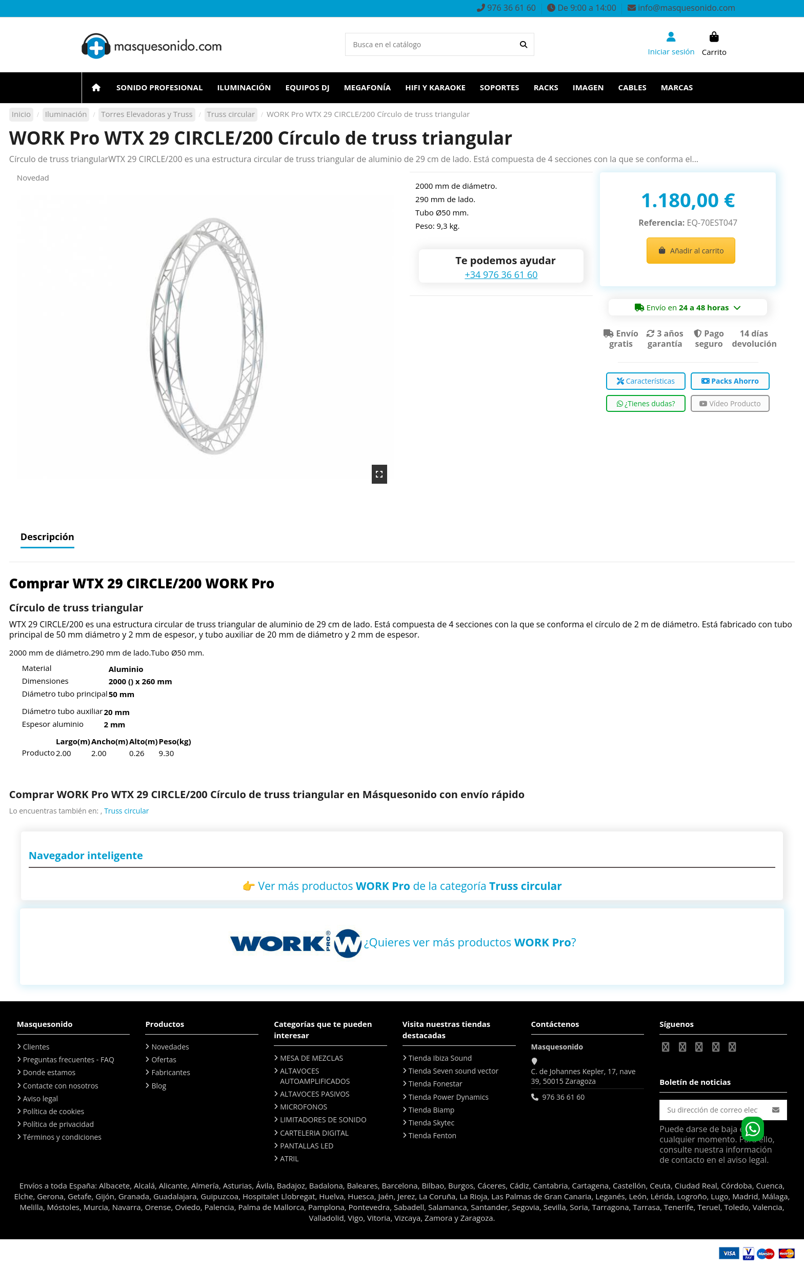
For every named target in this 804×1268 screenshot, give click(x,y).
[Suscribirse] (776, 1110)
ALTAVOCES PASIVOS (315, 1094)
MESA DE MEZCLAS (311, 1058)
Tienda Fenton (432, 1135)
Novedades (170, 1047)
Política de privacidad (58, 1124)
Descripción (47, 537)
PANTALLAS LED (306, 1146)
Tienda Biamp (432, 1110)
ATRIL (289, 1158)
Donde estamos (49, 1072)
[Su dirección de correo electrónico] (712, 1110)
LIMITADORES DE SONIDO (323, 1119)
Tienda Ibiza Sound (440, 1058)
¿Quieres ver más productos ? (470, 941)
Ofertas (163, 1059)
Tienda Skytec (431, 1122)
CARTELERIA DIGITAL (314, 1133)
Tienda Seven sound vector (453, 1071)
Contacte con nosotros (60, 1086)
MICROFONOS (303, 1107)
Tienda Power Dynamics (449, 1097)
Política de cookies (54, 1111)
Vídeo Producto (730, 403)
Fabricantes (170, 1072)
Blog (158, 1086)
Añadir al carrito (691, 250)
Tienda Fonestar (436, 1083)
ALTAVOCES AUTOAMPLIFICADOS (315, 1076)
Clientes (36, 1047)
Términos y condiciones (62, 1137)
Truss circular (126, 811)
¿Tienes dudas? (646, 403)
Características (646, 381)
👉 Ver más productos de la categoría (402, 886)
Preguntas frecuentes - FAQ (68, 1059)
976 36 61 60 (563, 1097)
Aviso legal (40, 1098)
